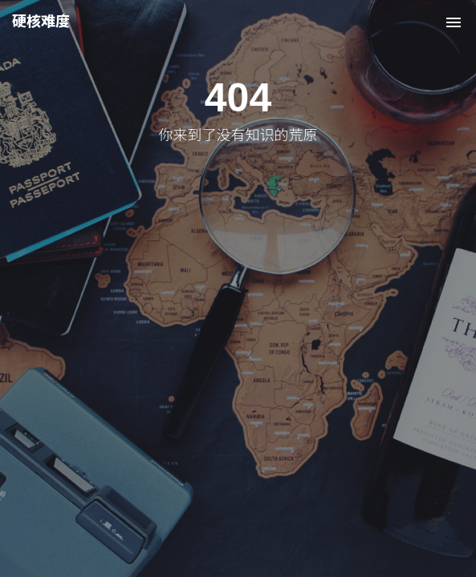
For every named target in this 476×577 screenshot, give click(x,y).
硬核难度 (41, 22)
